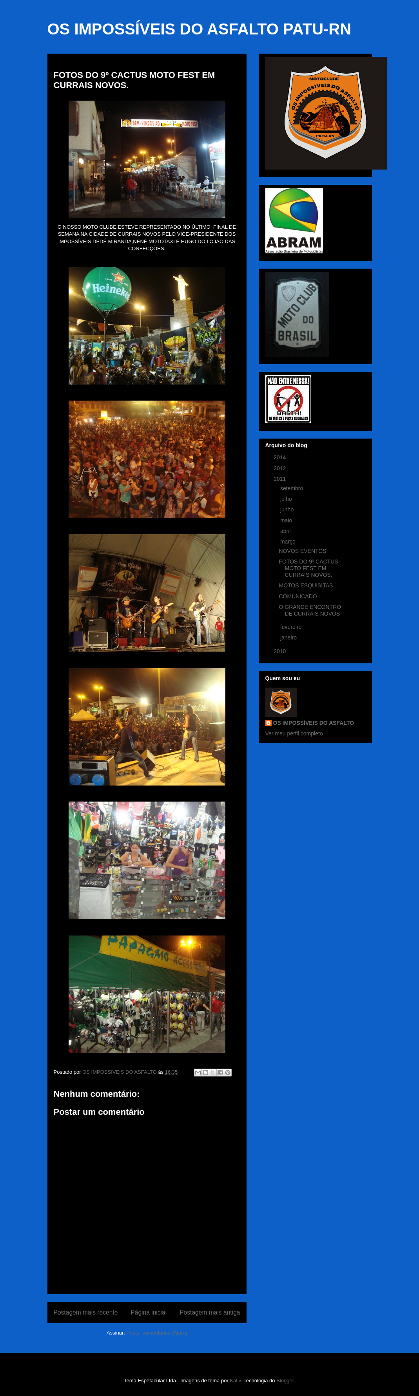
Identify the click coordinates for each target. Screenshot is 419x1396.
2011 (280, 479)
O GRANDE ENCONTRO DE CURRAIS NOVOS (310, 610)
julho (286, 499)
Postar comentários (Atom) (156, 1333)
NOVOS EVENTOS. (303, 551)
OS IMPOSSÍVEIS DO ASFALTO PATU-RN (199, 29)
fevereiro (291, 627)
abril (286, 531)
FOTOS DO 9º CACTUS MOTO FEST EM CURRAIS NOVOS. (308, 568)
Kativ (235, 1380)
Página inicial (149, 1312)
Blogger (285, 1380)
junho (287, 509)
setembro (292, 488)
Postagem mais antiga (210, 1312)
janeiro (289, 637)
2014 (280, 457)
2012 (280, 468)
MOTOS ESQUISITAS (306, 585)
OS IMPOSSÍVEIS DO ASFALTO (313, 723)
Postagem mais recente (86, 1312)
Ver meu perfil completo (294, 733)
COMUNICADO (298, 596)
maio (287, 520)
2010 (280, 651)
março (288, 541)
